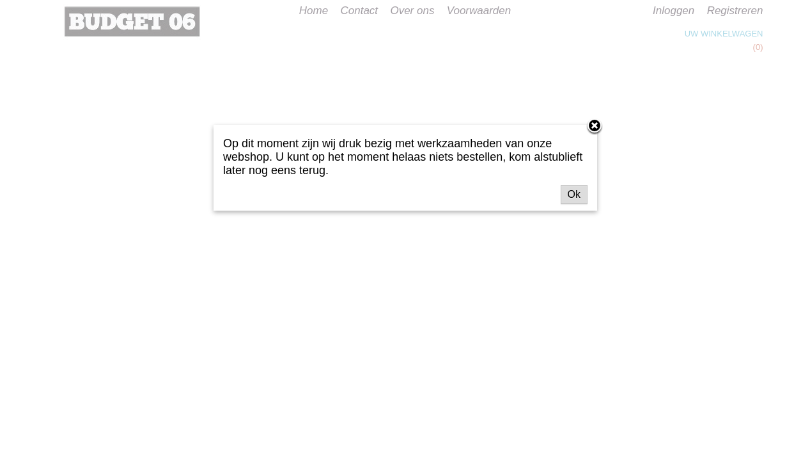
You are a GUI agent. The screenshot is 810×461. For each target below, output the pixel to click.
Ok (574, 194)
